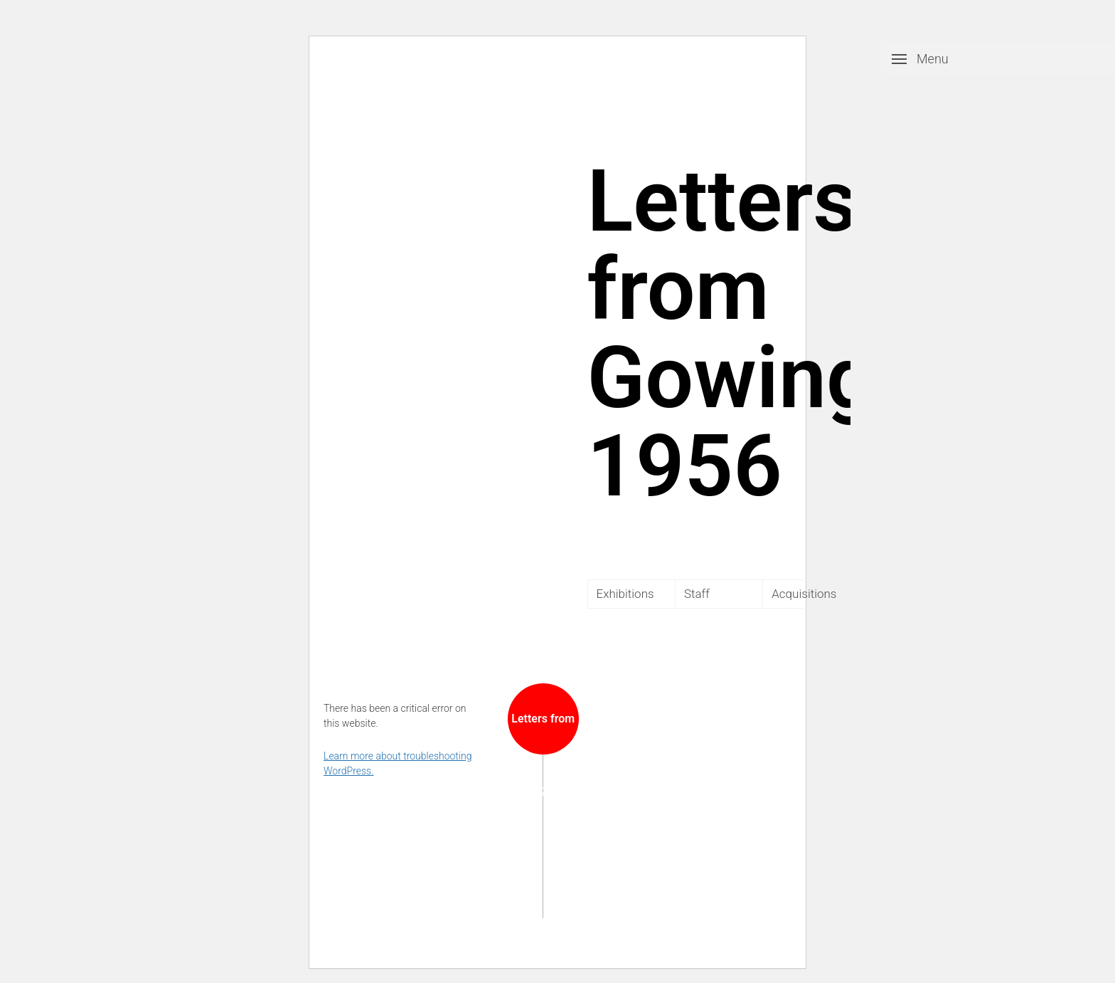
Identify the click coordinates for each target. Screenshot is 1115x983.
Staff (697, 594)
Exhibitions (625, 594)
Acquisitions (804, 594)
